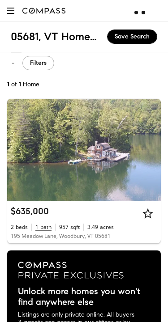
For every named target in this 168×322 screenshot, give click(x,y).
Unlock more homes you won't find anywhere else (79, 297)
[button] (11, 10)
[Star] (147, 213)
